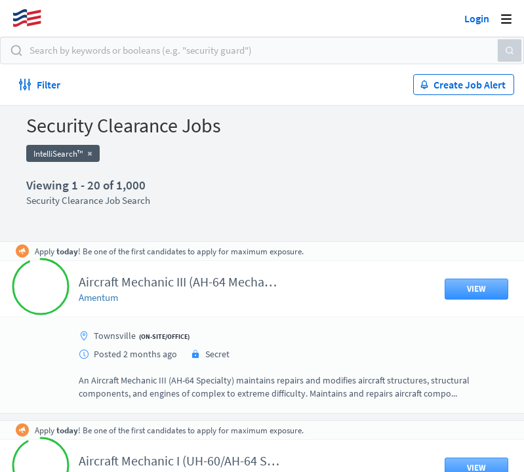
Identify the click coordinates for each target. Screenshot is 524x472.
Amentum (98, 297)
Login (476, 18)
